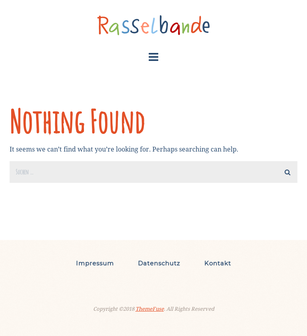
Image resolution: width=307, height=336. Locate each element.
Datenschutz (159, 263)
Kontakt (217, 263)
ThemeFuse (150, 308)
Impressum (95, 263)
